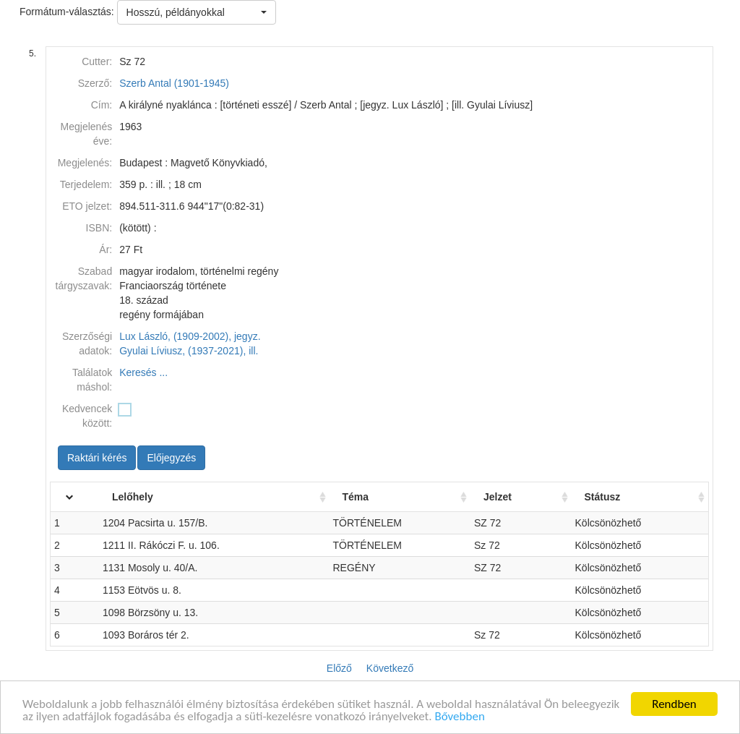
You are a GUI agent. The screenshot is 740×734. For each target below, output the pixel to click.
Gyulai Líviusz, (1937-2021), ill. (188, 351)
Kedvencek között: (87, 416)
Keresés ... (143, 372)
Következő (389, 668)
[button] (196, 12)
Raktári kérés (96, 458)
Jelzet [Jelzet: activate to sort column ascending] (497, 497)
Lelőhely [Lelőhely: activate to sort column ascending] (132, 497)
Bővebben (459, 717)
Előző (339, 668)
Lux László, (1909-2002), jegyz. (189, 336)
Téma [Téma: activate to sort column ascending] (356, 497)
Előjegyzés (171, 458)
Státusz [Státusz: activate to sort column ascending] (603, 497)
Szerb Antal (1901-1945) (174, 83)
